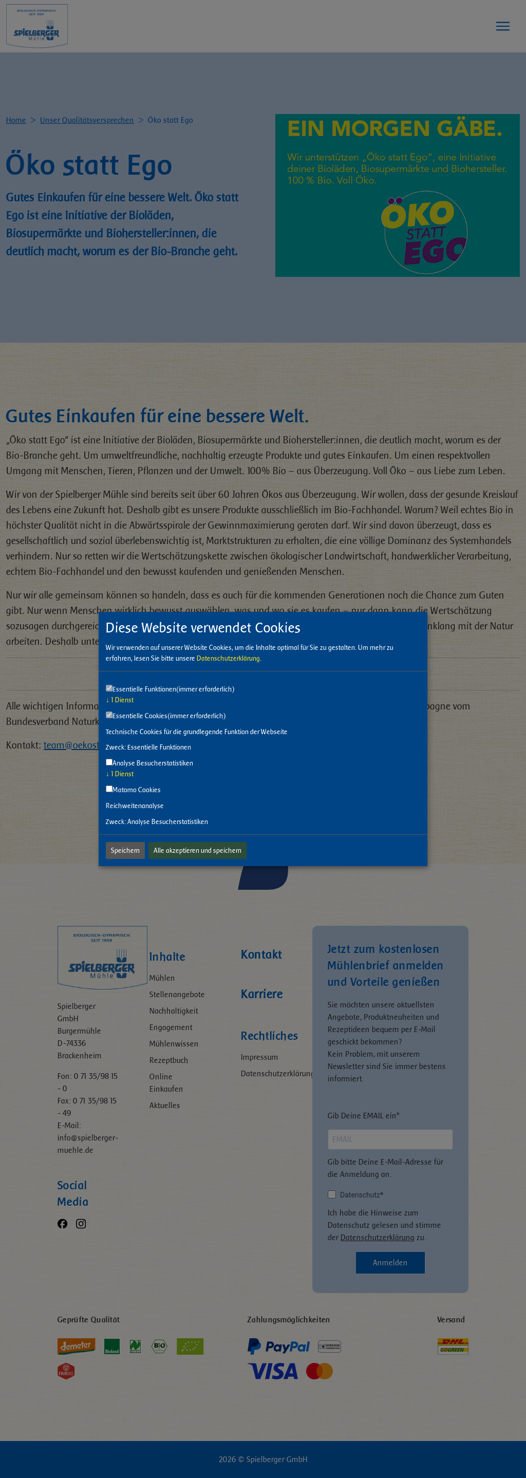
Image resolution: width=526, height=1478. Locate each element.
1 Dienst (120, 700)
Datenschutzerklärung (228, 658)
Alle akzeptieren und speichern (197, 850)
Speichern (125, 850)
